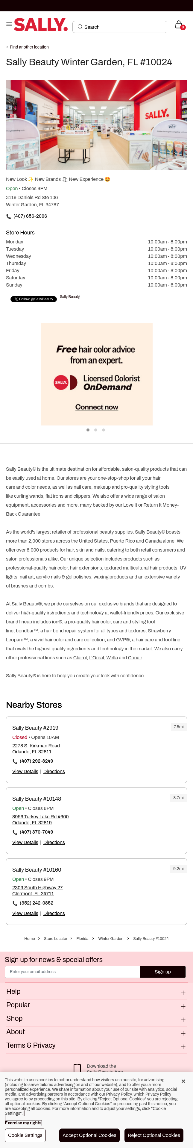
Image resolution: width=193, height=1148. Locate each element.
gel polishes (78, 576)
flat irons (54, 496)
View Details (25, 771)
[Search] (123, 27)
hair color (57, 567)
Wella (112, 657)
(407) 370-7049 (36, 832)
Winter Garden (110, 939)
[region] (96, 1110)
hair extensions (86, 567)
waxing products (111, 576)
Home (29, 939)
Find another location (29, 47)
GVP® (123, 639)
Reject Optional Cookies (154, 1135)
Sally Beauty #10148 (36, 799)
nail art (27, 576)
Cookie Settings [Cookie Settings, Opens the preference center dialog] (25, 1135)
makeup (102, 487)
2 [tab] (96, 430)
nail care (82, 487)
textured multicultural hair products (140, 567)
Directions (54, 771)
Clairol (80, 657)
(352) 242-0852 (36, 902)
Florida (82, 939)
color (30, 487)
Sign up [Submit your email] (163, 971)
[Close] (183, 1081)
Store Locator (55, 939)
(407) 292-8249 (36, 761)
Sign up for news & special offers (54, 960)
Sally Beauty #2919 (35, 728)
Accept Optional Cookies (89, 1135)
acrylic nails (48, 576)
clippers (82, 496)
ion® (57, 621)
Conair (135, 657)
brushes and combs (32, 585)
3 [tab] (104, 430)
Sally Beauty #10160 (36, 870)
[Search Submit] (80, 27)
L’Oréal (96, 657)
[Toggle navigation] (9, 24)
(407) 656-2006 (30, 216)
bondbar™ (27, 630)
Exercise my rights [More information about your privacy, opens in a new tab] (23, 1123)
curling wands (28, 496)
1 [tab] (88, 430)
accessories (44, 505)
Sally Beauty (70, 297)
